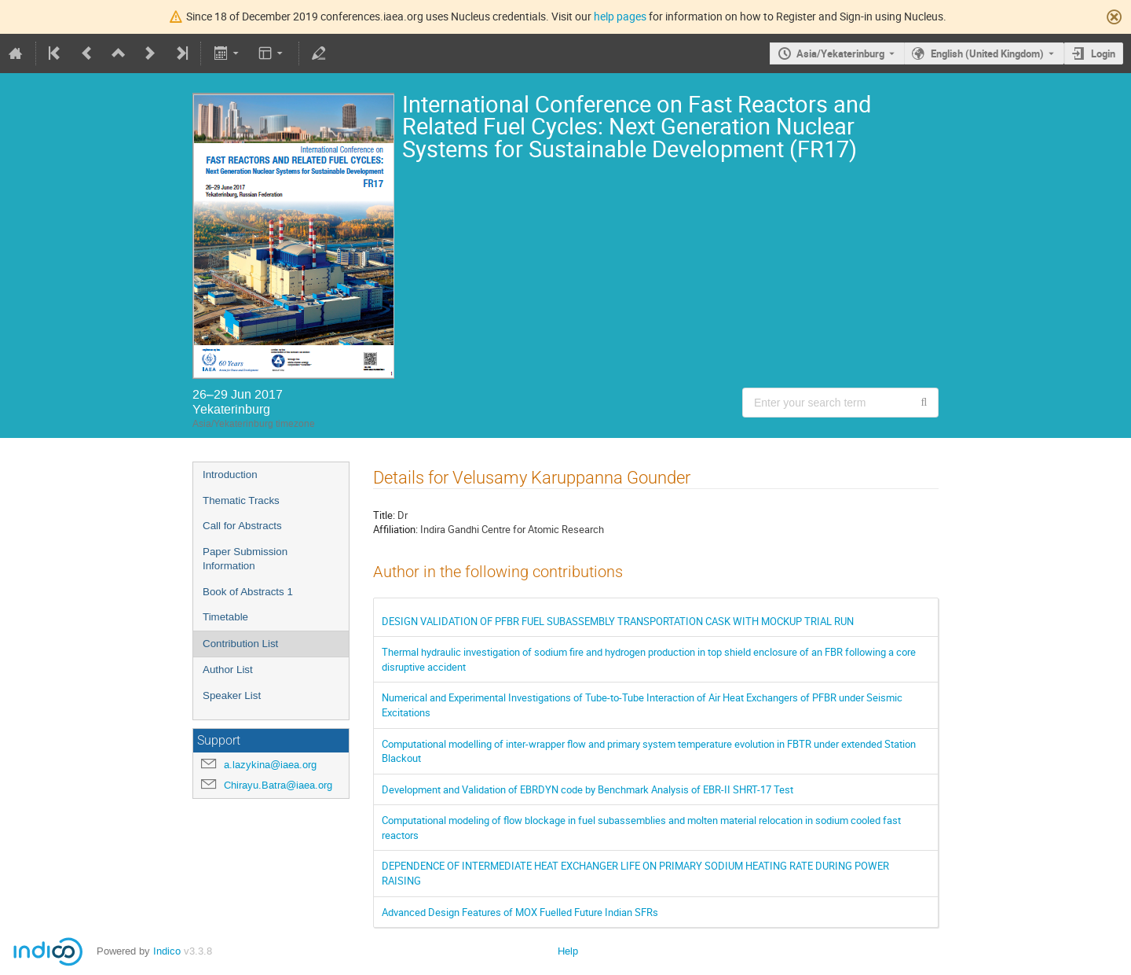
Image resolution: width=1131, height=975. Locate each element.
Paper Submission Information (245, 559)
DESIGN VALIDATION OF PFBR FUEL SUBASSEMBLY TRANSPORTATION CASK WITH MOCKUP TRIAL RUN (618, 621)
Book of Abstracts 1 (248, 592)
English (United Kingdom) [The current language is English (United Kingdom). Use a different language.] (987, 53)
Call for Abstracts (242, 526)
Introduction (230, 474)
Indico (167, 951)
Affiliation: (395, 529)
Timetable (225, 617)
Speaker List (232, 695)
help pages (620, 16)
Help (568, 951)
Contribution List (240, 643)
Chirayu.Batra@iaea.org (278, 785)
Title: (384, 515)
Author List (228, 669)
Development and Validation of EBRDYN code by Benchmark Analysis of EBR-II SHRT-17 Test (587, 789)
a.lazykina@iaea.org (270, 764)
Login (1103, 53)
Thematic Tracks (241, 500)
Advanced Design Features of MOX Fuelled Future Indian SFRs (520, 912)
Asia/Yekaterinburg (840, 53)
